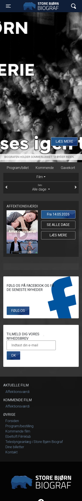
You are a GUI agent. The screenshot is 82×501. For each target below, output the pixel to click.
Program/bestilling (19, 426)
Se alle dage (58, 225)
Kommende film (17, 431)
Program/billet (18, 168)
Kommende (45, 168)
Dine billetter (14, 447)
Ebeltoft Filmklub (18, 436)
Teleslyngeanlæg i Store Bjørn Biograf (34, 442)
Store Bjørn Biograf (41, 6)
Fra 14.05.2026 (58, 214)
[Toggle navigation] (8, 6)
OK (13, 355)
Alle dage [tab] (41, 187)
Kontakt (11, 452)
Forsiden (12, 421)
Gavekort (68, 168)
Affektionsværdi (17, 392)
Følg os (18, 311)
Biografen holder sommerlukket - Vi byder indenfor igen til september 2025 (43, 157)
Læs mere (64, 141)
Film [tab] (40, 177)
